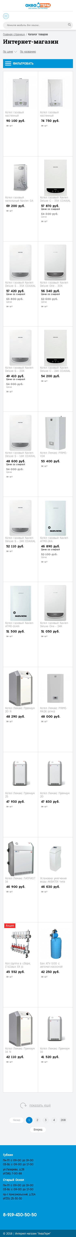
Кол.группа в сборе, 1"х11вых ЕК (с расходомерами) (18, 966)
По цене (8, 51)
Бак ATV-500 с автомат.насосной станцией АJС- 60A (52, 966)
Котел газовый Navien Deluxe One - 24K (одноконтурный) (54, 626)
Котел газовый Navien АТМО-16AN (19, 625)
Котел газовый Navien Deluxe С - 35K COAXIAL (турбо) (55, 200)
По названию (28, 51)
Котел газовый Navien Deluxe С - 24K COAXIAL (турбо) (55, 371)
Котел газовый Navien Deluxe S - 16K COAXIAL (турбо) (20, 456)
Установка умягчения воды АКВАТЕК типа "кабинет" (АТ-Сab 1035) (55, 881)
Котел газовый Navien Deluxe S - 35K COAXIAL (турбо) (20, 285)
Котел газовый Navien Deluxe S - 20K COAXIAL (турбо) (19, 371)
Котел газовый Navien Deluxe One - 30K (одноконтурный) (54, 285)
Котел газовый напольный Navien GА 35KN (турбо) (19, 200)
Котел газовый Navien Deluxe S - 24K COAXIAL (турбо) (20, 541)
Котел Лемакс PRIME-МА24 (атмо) (53, 710)
